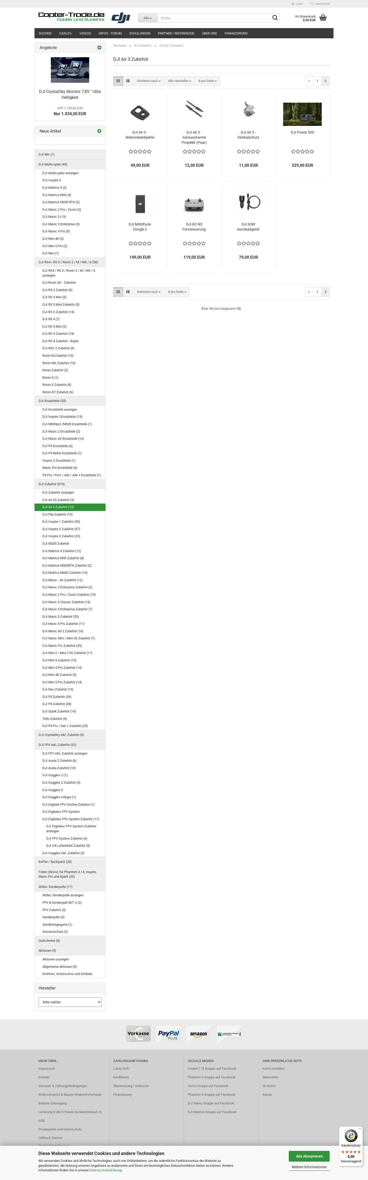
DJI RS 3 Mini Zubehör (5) (60, 304)
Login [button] (297, 4)
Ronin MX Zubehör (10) (59, 363)
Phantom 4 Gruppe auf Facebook (211, 1094)
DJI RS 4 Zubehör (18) (58, 334)
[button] (118, 81)
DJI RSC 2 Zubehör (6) (58, 348)
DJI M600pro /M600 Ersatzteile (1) (67, 424)
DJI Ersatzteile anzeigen (59, 409)
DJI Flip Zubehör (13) (57, 514)
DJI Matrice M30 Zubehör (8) (63, 558)
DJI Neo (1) (50, 253)
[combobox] (149, 81)
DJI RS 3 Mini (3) (54, 297)
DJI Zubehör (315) (52, 484)
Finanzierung (236, 33)
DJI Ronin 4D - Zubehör (59, 282)
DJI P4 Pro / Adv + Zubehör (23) (65, 726)
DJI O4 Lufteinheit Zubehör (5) (68, 846)
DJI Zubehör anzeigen (58, 492)
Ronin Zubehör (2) (55, 370)
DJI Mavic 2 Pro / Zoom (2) (61, 209)
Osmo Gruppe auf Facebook (208, 1086)
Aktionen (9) (47, 950)
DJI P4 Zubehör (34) (57, 704)
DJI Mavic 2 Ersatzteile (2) (61, 431)
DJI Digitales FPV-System (61, 812)
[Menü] (360, 1130)
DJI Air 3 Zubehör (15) (58, 507)
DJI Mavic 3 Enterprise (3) (61, 224)
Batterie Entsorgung (52, 1103)
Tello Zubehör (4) (54, 719)
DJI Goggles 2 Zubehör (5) (61, 782)
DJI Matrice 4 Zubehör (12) (61, 551)
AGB (41, 1121)
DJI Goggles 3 (52, 790)
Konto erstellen (273, 1068)
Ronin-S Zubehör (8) (56, 385)
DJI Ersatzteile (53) (52, 401)
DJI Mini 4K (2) (53, 239)
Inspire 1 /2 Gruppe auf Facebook (212, 1068)
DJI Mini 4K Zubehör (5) (59, 675)
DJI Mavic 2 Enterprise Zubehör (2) (67, 587)
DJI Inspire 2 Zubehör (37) (61, 529)
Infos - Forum (110, 33)
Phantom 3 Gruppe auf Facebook (211, 1077)
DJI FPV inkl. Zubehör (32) (57, 745)
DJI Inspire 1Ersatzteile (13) (62, 417)
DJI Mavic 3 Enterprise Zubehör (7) (67, 609)
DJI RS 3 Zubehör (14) (58, 312)
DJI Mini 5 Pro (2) (54, 246)
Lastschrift (121, 1068)
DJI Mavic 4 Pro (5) (56, 231)
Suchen (45, 33)
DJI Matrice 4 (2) (54, 187)
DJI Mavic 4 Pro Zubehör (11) (63, 624)
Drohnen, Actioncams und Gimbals (67, 974)
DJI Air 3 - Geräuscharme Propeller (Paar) (194, 137)
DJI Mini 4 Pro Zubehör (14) (62, 668)
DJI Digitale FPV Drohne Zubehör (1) (68, 804)
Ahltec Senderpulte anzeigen (63, 895)
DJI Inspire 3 (51, 180)
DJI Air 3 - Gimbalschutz (248, 134)
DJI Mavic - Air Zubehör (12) (62, 580)
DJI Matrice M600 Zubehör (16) (65, 573)
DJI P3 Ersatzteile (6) (57, 446)
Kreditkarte (121, 1077)
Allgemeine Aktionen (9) (59, 967)
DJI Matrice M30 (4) (56, 195)
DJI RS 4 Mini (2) (54, 326)
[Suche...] (147, 17)
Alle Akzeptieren (309, 1156)
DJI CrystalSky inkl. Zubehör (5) (61, 735)
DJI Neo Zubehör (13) (58, 689)
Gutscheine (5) (49, 941)
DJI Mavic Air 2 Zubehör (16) (63, 631)
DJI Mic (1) (47, 154)
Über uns (209, 33)
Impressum (46, 1068)
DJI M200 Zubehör (55, 543)
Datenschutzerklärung (106, 1170)
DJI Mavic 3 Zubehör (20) (60, 616)
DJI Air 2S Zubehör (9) (58, 500)
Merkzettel (320, 4)
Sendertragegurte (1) (57, 924)
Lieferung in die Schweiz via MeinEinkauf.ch (70, 1112)
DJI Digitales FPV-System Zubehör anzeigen (71, 828)
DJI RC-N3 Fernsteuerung (194, 226)
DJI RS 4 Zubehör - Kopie (60, 341)
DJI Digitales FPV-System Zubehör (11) (70, 819)
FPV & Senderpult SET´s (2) (62, 902)
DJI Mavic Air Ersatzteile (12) (63, 438)
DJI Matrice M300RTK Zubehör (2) (67, 565)
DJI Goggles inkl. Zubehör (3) (63, 853)
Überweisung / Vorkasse (131, 1086)
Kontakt (44, 1077)
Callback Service (50, 1138)
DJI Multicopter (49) (53, 164)
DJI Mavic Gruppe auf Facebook (211, 1103)
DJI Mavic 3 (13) (54, 217)
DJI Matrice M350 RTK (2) (61, 202)
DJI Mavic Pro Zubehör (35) (62, 646)
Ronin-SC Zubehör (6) (57, 392)
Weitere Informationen (309, 1167)
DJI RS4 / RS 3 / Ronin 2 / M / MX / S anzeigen (68, 273)
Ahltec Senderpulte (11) (56, 887)
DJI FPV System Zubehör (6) (66, 838)
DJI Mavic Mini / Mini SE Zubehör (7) (68, 638)
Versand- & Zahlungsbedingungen (62, 1086)
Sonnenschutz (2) (55, 932)
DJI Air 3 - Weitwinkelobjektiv (140, 134)
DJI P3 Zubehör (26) (57, 697)
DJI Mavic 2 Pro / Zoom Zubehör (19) (69, 595)
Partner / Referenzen (176, 33)
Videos (85, 33)
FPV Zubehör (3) (54, 910)
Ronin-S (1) (50, 377)
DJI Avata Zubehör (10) (59, 768)
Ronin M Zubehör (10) (58, 355)
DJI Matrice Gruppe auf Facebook (212, 1112)
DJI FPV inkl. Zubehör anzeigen (64, 753)
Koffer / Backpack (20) (55, 862)
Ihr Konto (269, 1086)
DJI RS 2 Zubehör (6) (57, 290)
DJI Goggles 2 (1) (55, 775)
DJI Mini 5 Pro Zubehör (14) (62, 682)
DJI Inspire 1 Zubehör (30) (61, 521)
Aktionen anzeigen (55, 959)
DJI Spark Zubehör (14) (59, 711)
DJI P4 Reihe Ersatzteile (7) (62, 453)
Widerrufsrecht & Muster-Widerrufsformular (69, 1094)
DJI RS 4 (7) (51, 319)
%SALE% (65, 33)
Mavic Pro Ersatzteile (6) (59, 468)
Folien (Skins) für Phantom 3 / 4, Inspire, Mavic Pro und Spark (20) (68, 874)
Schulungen (139, 33)
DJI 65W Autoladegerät (248, 226)
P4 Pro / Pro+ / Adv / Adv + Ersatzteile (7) (71, 475)
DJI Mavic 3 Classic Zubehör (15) (66, 602)
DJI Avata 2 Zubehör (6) (59, 760)
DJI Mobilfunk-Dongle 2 (140, 226)
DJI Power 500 (302, 132)
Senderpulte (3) (53, 917)
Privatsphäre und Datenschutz (60, 1129)
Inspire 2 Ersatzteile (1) (59, 460)
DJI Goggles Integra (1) (59, 797)
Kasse (267, 1094)
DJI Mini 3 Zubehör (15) (59, 660)
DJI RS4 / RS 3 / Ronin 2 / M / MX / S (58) (68, 262)
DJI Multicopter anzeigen (60, 173)
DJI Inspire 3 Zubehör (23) (61, 536)
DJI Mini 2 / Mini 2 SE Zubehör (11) (67, 653)
